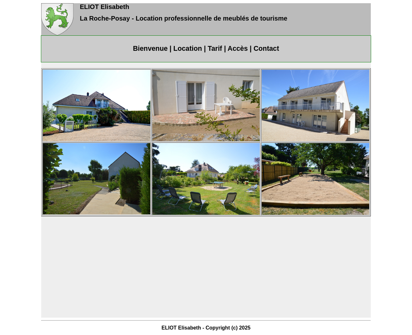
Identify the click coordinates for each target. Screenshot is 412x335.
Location (187, 48)
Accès (238, 48)
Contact (266, 48)
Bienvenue (150, 48)
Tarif (215, 48)
